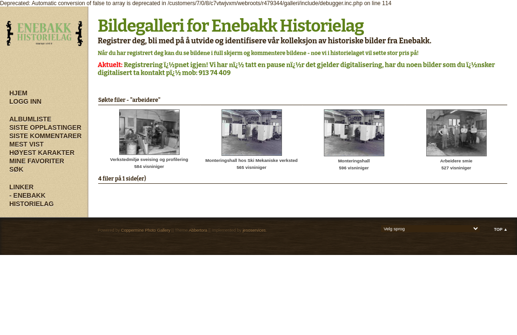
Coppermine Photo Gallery (145, 230)
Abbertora (198, 230)
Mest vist (26, 144)
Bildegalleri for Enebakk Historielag (231, 26)
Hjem (18, 93)
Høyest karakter (41, 152)
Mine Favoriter (36, 161)
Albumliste (30, 119)
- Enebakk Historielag (31, 200)
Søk (16, 169)
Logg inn (25, 101)
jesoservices (254, 230)
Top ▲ (501, 229)
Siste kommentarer (45, 136)
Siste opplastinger (45, 127)
